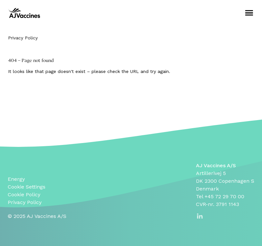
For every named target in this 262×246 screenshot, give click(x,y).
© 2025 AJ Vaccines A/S (37, 216)
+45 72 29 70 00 (224, 196)
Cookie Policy (24, 194)
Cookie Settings (26, 187)
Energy (16, 179)
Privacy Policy (23, 37)
